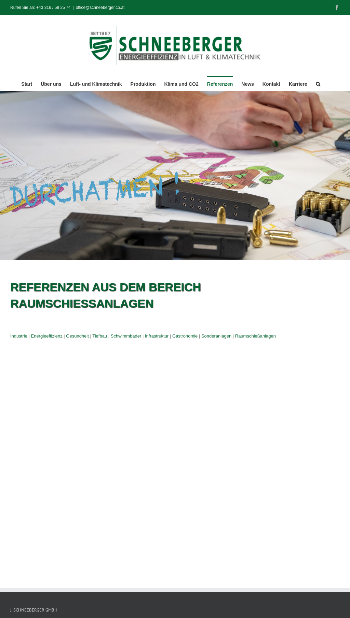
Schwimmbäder (126, 336)
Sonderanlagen (216, 336)
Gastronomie (185, 336)
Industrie (18, 336)
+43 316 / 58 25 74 (53, 7)
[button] (318, 83)
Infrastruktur (157, 336)
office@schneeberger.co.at (100, 7)
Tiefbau (99, 336)
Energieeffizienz (46, 336)
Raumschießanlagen (255, 336)
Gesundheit (77, 336)
